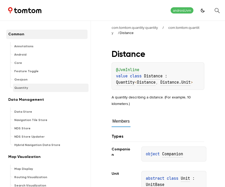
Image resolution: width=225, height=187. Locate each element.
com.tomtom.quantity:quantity (135, 27)
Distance (153, 76)
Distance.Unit (175, 82)
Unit (185, 178)
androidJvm (182, 10)
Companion (172, 154)
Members (121, 121)
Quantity (125, 82)
